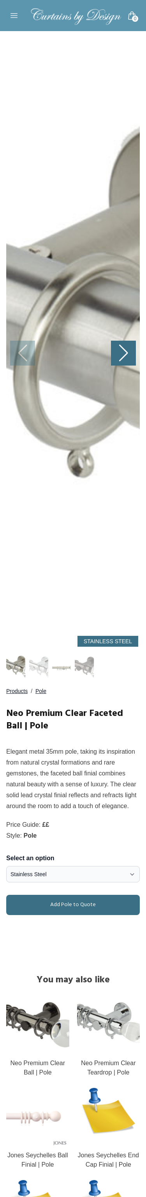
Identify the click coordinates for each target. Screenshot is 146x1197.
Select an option (30, 858)
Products (17, 691)
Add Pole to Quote (52, 905)
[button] (123, 353)
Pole (40, 691)
